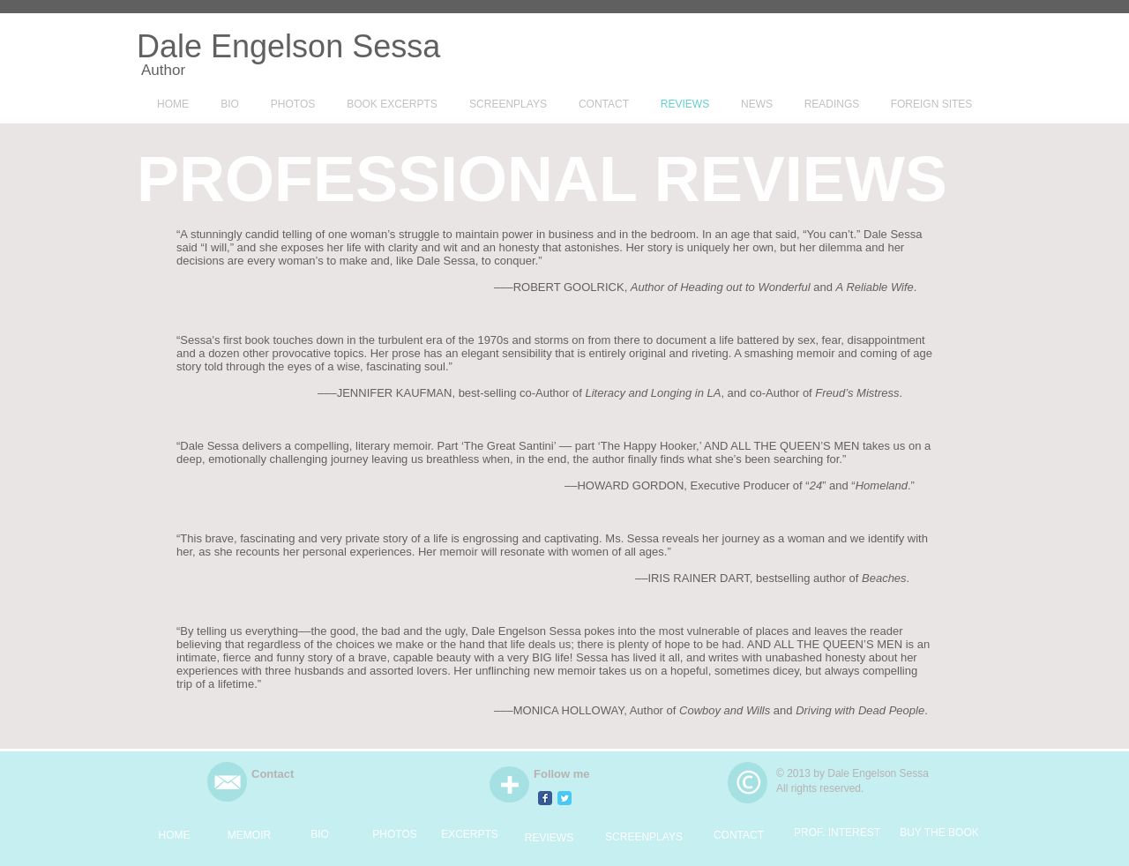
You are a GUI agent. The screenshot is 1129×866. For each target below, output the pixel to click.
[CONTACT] (739, 835)
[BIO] (320, 834)
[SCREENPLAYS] (644, 837)
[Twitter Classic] (564, 798)
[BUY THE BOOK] (939, 832)
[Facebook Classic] (545, 798)
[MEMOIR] (249, 835)
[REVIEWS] (549, 838)
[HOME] (174, 835)
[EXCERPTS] (470, 834)
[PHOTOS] (395, 834)
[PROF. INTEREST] (837, 832)
